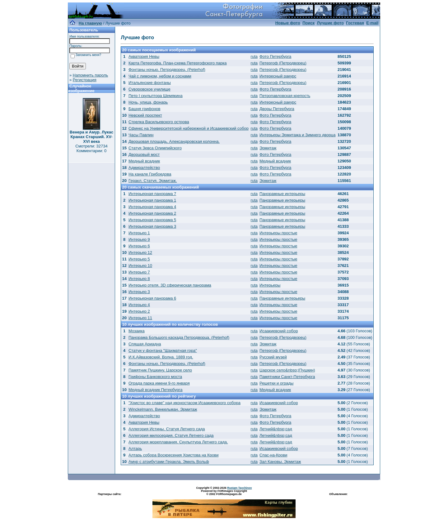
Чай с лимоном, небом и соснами (159, 76)
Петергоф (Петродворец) (282, 63)
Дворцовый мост (144, 154)
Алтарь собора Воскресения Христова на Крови (173, 455)
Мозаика (136, 331)
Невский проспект (145, 115)
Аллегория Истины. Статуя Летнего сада (166, 429)
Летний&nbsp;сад (275, 429)
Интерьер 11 (140, 317)
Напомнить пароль (90, 75)
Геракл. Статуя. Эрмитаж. (152, 180)
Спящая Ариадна (144, 344)
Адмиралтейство (144, 167)
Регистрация (84, 79)
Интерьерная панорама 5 (152, 219)
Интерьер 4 (139, 304)
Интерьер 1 (139, 233)
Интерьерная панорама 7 (152, 193)
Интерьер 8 (139, 278)
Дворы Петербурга (276, 108)
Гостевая (355, 23)
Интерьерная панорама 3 (152, 226)
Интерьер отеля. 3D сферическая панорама (169, 285)
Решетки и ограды (276, 383)
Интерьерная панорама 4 (152, 206)
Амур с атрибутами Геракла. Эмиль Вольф (168, 461)
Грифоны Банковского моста (155, 376)
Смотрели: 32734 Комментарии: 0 (91, 148)
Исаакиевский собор (278, 331)
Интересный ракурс (277, 76)
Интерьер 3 (139, 291)
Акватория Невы (143, 56)
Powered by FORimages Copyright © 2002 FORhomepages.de (224, 492)
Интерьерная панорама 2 (152, 213)
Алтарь (135, 448)
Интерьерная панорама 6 (152, 298)
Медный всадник (144, 161)
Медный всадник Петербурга (155, 389)
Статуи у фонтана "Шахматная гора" (162, 350)
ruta (254, 56)
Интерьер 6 (139, 246)
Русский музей (273, 357)
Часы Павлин (141, 135)
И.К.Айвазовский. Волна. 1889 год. (160, 357)
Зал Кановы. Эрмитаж (280, 461)
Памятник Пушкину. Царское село (160, 370)
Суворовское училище (149, 89)
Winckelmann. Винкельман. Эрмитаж (162, 409)
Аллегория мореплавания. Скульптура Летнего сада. (178, 442)
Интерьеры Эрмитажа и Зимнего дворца (297, 135)
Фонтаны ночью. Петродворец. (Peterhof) (166, 69)
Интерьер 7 (139, 272)
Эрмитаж (268, 148)
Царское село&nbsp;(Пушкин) (287, 370)
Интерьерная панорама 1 (152, 200)
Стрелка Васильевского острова (158, 121)
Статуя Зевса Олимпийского (155, 148)
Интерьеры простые (278, 233)
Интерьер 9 (139, 239)
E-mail (372, 23)
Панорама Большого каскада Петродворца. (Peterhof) (178, 337)
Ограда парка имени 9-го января (159, 383)
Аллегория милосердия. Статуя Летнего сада (171, 435)
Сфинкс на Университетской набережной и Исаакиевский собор (188, 128)
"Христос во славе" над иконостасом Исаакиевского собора (184, 402)
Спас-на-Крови (273, 455)
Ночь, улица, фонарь (148, 102)
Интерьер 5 (139, 259)
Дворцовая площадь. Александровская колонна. (174, 141)
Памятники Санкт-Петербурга (287, 376)
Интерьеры (269, 285)
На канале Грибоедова (149, 174)
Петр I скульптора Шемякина (155, 95)
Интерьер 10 (140, 265)
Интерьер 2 (139, 311)
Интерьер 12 (140, 252)
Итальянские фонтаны (149, 82)
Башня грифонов (144, 108)
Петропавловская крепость (284, 95)
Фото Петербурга (275, 56)
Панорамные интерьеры (282, 193)
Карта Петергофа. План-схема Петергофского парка (177, 63)
